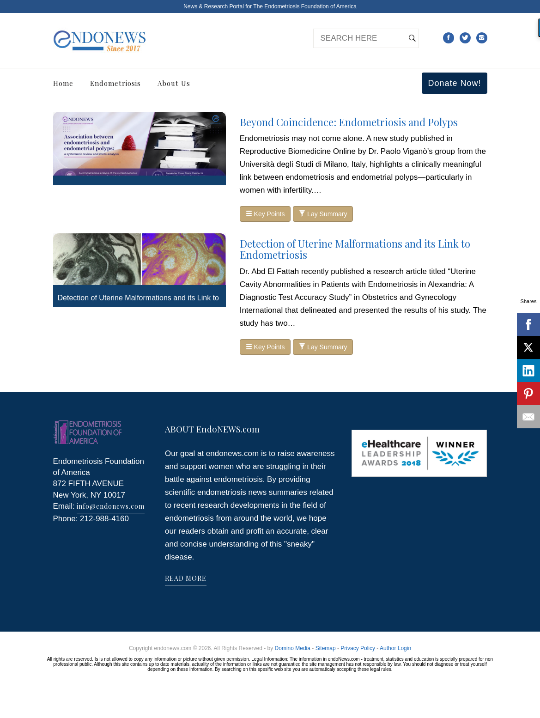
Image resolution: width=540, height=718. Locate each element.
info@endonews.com (111, 506)
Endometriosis (115, 83)
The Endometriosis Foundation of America (304, 6)
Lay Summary (323, 214)
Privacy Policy (357, 648)
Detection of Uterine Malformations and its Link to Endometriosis (355, 249)
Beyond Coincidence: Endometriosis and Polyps (349, 122)
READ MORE (185, 578)
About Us (174, 83)
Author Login (395, 648)
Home (63, 83)
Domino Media (292, 648)
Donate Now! (454, 83)
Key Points (265, 214)
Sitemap (326, 648)
